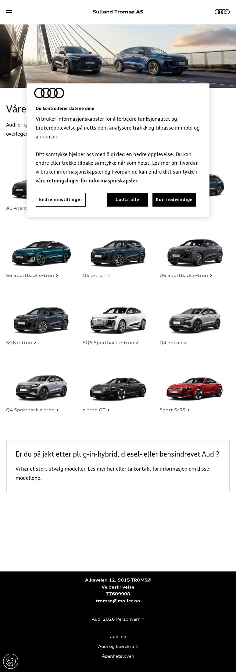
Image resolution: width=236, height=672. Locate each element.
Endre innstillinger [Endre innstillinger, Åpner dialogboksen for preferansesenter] (60, 199)
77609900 (118, 594)
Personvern (128, 619)
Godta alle (127, 199)
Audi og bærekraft (118, 646)
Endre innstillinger (10, 661)
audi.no (118, 636)
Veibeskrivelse (118, 587)
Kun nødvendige (174, 199)
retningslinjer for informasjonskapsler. (93, 181)
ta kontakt (139, 469)
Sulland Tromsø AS (118, 12)
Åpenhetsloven (118, 656)
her (111, 469)
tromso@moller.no (118, 601)
